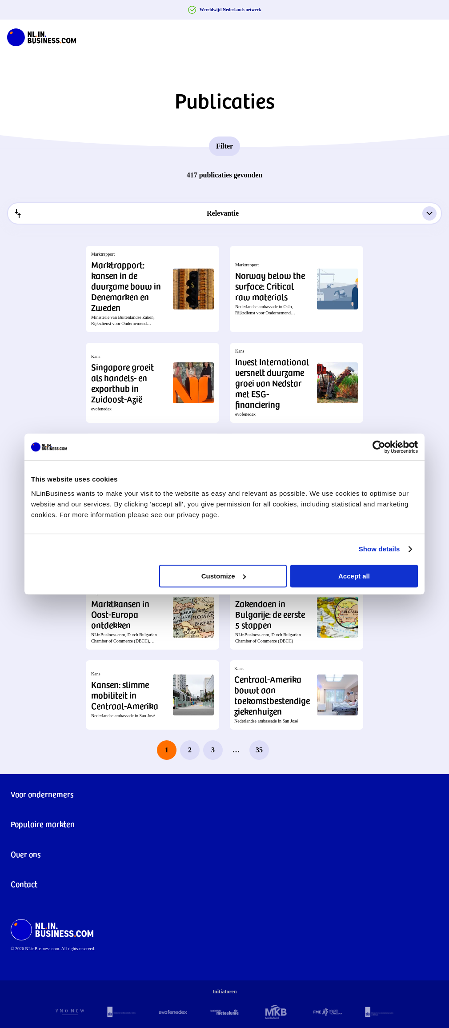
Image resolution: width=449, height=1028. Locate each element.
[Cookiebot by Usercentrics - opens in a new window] (379, 447)
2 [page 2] (190, 750)
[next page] (282, 750)
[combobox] (224, 213)
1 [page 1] (166, 750)
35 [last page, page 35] (259, 750)
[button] (152, 289)
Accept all (354, 576)
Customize (223, 576)
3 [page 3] (213, 750)
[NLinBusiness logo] (41, 35)
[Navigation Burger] (435, 35)
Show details (379, 549)
